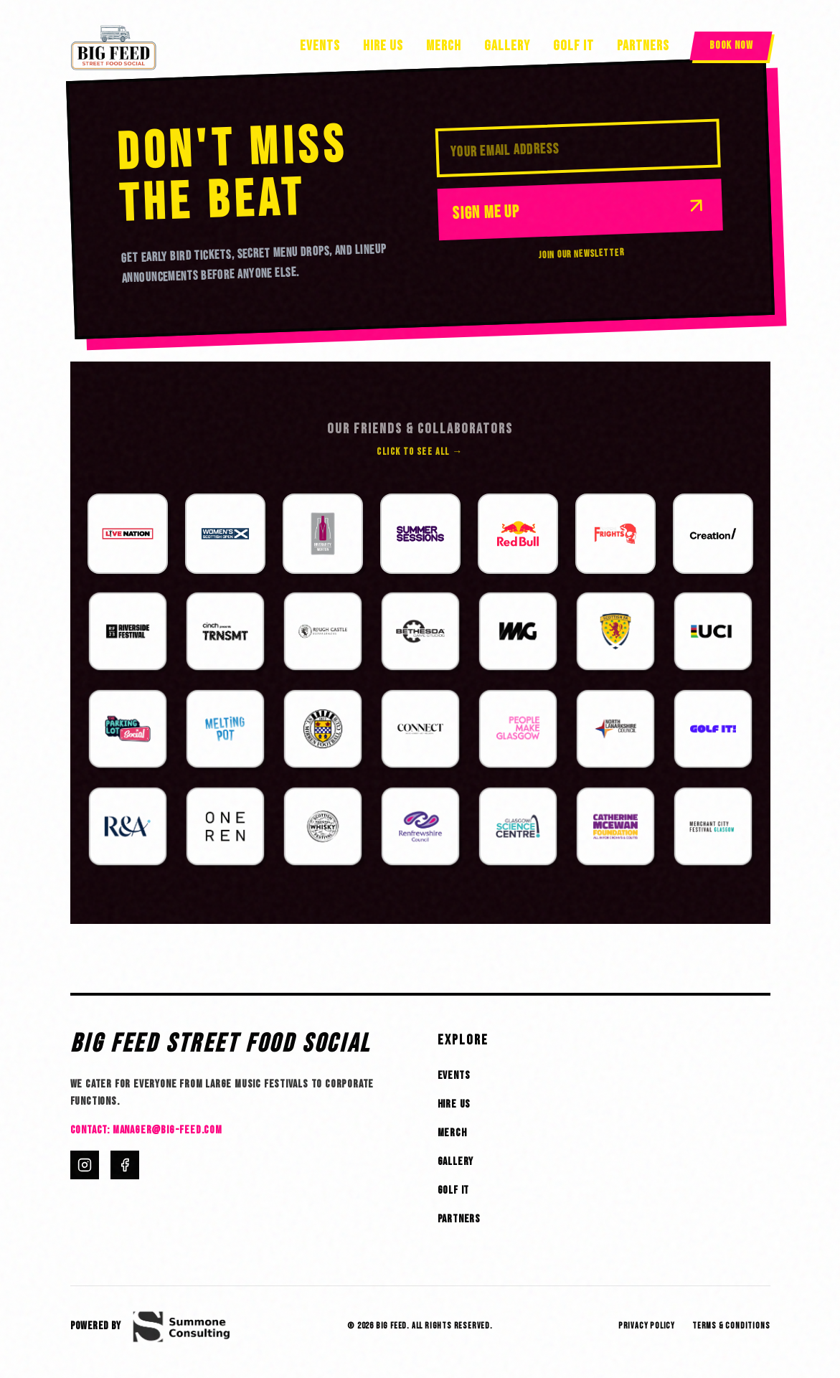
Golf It (573, 46)
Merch (443, 46)
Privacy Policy (646, 1326)
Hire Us (383, 46)
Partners (643, 46)
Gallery (507, 46)
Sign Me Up (580, 209)
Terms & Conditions (731, 1326)
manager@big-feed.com (167, 1130)
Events (320, 46)
